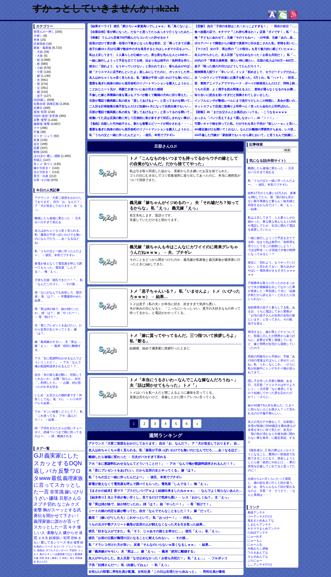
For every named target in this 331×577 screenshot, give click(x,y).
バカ (51, 471)
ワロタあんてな (257, 552)
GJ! (38, 455)
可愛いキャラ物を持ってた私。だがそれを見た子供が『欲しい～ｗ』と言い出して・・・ (246, 123)
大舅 (40, 55)
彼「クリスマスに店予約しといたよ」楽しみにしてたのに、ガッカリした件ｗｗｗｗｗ (141, 72)
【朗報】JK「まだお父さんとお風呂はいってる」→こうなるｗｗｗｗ (240, 112)
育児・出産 (41, 176)
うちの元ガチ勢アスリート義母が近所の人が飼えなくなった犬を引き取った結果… (147, 524)
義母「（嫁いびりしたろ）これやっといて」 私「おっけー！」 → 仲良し (140, 517)
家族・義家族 (42, 47)
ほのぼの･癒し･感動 (47, 156)
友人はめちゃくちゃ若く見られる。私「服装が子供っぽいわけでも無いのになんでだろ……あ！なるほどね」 (58, 236)
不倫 (36, 132)
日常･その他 (42, 180)
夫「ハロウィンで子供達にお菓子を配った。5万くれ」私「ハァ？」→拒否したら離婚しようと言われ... (246, 77)
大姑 (40, 51)
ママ (36, 128)
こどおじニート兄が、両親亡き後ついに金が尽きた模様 (126, 89)
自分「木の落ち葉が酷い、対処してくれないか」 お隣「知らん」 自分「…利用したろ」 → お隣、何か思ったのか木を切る (58, 380)
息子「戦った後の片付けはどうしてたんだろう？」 (228, 66)
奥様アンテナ (256, 512)
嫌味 (53, 498)
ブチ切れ (47, 504)
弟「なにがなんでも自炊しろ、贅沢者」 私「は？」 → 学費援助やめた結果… (58, 296)
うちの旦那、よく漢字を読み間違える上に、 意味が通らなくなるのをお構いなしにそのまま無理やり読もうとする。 (246, 89)
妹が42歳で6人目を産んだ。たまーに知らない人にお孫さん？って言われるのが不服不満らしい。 (271, 409)
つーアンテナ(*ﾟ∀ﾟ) (259, 516)
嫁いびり (74, 492)
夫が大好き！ (42, 172)
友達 (36, 140)
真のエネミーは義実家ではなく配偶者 (61, 554)
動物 (36, 152)
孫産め (41, 550)
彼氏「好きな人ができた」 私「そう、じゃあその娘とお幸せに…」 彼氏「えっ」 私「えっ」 (154, 531)
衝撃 (38, 510)
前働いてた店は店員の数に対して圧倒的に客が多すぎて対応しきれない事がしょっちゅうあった (141, 118)
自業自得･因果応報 (46, 103)
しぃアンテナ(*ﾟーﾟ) (259, 564)
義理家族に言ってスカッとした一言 (58, 485)
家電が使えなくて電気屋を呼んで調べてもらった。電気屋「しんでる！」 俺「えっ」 (58, 267)
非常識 (57, 492)
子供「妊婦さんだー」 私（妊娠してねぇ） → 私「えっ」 (129, 565)
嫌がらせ (70, 533)
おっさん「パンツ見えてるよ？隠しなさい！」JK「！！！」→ (236, 118)
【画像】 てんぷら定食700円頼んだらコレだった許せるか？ (129, 37)
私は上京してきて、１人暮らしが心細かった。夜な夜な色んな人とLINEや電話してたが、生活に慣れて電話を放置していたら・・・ (141, 55)
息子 (40, 95)
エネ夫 (43, 538)
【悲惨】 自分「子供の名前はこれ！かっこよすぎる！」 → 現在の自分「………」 (246, 26)
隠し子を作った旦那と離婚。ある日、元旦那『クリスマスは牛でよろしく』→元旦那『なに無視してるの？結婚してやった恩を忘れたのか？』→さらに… (271, 389)
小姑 (40, 67)
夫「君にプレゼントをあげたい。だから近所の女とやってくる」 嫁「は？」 (58, 329)
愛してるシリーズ (53, 542)
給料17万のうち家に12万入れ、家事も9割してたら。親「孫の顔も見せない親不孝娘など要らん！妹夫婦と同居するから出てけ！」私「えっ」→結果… (272, 201)
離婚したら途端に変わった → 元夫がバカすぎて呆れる (58, 220)
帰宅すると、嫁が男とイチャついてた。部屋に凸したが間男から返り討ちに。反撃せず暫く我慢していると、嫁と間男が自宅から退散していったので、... (271, 340)
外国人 (38, 160)
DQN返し (40, 99)
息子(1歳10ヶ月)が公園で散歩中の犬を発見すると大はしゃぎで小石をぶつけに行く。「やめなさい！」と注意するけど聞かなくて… (141, 49)
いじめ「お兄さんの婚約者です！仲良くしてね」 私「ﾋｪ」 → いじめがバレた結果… (58, 399)
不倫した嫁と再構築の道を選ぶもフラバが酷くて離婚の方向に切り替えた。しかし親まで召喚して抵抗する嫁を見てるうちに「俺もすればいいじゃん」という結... (141, 95)
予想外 (73, 550)
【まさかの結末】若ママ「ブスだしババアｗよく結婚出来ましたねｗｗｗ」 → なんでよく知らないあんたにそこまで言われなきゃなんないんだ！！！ (166, 490)
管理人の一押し (44, 31)
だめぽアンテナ (257, 532)
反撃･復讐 (40, 120)
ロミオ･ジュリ (43, 136)
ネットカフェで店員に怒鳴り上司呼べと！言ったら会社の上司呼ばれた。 (243, 106)
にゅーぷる (254, 544)
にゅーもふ (254, 540)
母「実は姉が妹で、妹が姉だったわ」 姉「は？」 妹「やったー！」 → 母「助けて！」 (58, 313)
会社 (36, 144)
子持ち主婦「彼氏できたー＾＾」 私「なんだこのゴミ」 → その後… (59, 282)
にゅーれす (254, 536)
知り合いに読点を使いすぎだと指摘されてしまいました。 (232, 95)
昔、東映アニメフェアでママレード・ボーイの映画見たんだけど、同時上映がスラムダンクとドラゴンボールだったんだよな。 (246, 83)
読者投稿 (39, 43)
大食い (38, 35)
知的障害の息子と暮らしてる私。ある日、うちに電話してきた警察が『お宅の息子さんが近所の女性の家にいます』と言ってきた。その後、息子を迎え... (271, 315)
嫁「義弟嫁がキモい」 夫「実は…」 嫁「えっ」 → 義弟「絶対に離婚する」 (59, 345)
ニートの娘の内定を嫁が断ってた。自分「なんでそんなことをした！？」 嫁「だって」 (150, 511)
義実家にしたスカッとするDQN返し (58, 463)
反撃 (63, 471)
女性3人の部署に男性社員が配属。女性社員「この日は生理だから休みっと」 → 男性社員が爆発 (156, 571)
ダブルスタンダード (57, 550)
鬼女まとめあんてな (260, 520)
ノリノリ (70, 546)
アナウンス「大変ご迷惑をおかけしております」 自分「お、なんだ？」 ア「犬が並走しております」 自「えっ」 (59, 203)
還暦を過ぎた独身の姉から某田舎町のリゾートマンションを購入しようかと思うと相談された (141, 83)
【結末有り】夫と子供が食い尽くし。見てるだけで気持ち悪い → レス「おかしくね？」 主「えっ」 (159, 497)
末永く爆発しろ (53, 558)
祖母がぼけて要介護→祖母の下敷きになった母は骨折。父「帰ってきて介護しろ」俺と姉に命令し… (141, 43)
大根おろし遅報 (257, 548)
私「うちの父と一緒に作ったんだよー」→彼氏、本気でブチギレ (132, 135)
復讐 (77, 542)
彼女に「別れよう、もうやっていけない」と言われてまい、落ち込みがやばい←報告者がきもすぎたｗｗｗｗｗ (141, 66)
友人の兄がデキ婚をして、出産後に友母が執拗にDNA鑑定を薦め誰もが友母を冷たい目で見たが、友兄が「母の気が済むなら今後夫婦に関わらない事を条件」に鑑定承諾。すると (272, 431)
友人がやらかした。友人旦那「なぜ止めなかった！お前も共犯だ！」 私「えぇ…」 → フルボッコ (246, 55)
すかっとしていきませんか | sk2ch (106, 8)
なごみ (63, 504)
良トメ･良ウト (43, 164)
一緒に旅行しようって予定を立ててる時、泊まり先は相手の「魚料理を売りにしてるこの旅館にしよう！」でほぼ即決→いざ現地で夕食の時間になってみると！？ (141, 60)
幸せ (70, 542)
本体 (36, 39)
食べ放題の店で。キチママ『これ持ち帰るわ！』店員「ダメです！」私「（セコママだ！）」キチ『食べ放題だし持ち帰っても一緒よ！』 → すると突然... (246, 32)
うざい (41, 498)
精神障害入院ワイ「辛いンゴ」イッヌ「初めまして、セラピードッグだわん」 (246, 72)
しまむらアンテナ (259, 524)
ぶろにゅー (254, 560)
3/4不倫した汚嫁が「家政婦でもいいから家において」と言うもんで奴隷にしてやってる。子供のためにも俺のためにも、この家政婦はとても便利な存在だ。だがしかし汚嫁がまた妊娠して (246, 135)
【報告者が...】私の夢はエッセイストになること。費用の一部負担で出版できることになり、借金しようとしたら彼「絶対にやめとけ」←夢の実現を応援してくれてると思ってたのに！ (271, 460)
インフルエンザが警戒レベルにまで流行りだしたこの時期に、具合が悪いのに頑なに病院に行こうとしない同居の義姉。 (246, 100)
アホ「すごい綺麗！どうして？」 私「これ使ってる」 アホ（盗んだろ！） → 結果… (59, 415)
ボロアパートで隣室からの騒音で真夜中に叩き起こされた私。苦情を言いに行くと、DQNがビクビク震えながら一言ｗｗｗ (246, 43)
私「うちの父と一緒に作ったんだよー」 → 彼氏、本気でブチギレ (58, 253)
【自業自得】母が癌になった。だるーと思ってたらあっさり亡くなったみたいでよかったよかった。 (141, 32)
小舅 (40, 71)
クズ (75, 504)
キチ (72, 527)
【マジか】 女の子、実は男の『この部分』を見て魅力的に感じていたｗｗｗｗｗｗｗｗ (246, 49)
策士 (72, 558)
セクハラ (59, 546)
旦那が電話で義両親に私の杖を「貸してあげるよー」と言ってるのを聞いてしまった (141, 100)
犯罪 (66, 538)
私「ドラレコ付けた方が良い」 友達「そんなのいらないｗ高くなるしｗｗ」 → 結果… (150, 544)
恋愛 (36, 148)
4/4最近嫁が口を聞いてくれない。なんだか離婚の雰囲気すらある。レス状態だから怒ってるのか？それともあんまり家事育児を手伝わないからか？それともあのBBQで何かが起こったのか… (246, 129)
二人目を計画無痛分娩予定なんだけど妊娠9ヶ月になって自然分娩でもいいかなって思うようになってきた (141, 106)
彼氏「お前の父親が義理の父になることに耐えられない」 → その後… (138, 538)
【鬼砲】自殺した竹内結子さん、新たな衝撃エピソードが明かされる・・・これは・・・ (141, 123)
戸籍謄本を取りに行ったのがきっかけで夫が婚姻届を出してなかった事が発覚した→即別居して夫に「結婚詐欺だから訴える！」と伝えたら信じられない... (271, 291)
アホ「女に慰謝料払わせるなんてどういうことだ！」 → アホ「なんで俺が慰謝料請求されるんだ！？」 (58, 362)
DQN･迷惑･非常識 (46, 116)
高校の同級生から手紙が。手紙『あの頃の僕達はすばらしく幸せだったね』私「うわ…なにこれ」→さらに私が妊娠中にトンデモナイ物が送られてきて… (271, 364)
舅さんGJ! (42, 561)
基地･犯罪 (40, 112)
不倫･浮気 (39, 558)
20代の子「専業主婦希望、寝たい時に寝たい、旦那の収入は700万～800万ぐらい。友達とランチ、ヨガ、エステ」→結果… (246, 60)
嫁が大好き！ (42, 168)
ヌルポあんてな (257, 556)
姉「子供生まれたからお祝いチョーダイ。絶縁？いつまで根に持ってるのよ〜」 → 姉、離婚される (58, 432)
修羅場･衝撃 (42, 124)
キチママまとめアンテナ (263, 528)
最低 (56, 478)
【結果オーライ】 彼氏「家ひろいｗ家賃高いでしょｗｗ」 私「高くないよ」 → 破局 (141, 26)
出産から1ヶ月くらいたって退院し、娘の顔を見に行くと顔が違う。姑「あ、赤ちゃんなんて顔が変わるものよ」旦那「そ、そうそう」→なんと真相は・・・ (271, 486)
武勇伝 (38, 107)
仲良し (65, 558)
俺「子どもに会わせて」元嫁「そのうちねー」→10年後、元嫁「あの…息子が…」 (246, 37)
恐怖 (74, 538)
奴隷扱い (55, 538)
